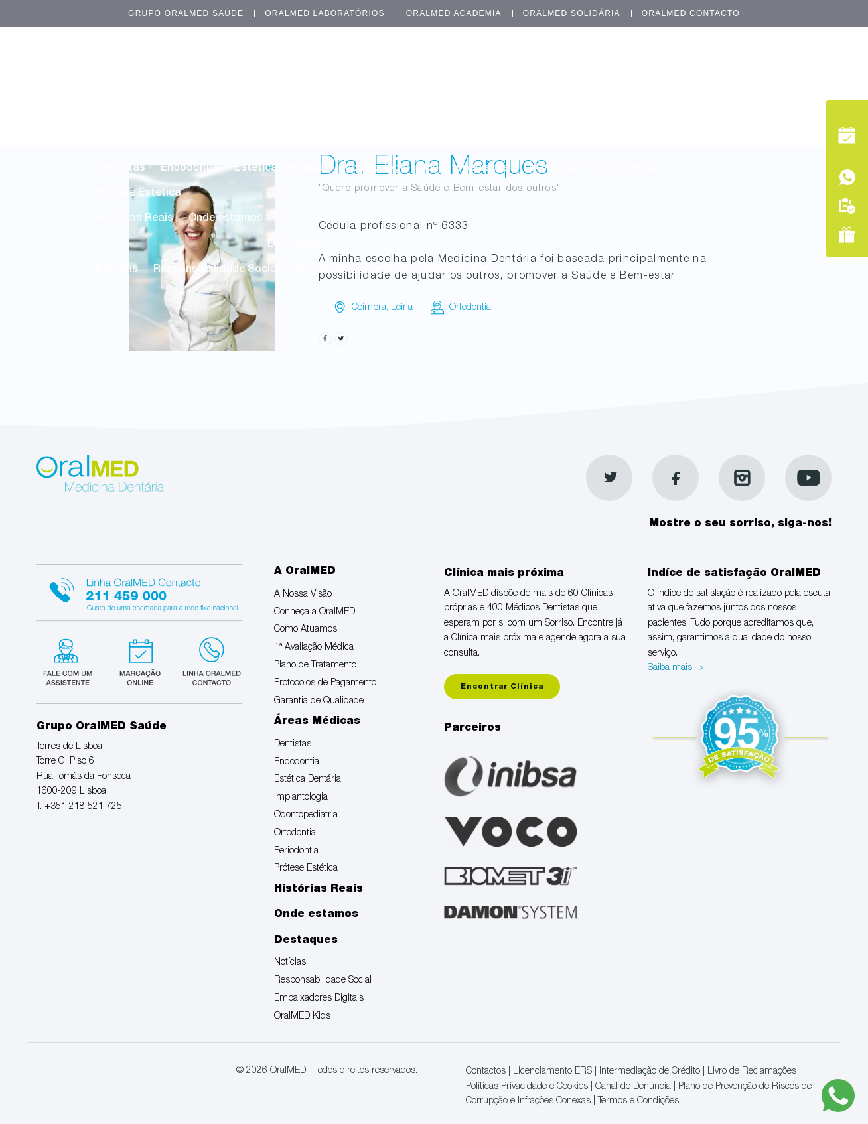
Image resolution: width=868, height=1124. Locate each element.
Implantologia (374, 168)
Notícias (117, 270)
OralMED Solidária (571, 13)
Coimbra (369, 308)
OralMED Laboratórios (324, 13)
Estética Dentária (279, 168)
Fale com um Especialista (70, 660)
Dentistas (120, 168)
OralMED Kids (459, 270)
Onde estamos (225, 219)
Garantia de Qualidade (302, 117)
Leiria (402, 308)
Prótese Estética (138, 193)
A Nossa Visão (132, 92)
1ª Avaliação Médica (448, 92)
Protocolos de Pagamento (162, 117)
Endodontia (190, 168)
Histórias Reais (134, 219)
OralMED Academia (454, 13)
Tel (756, 98)
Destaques (295, 245)
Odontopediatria (466, 168)
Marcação (756, 69)
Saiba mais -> (676, 668)
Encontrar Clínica (502, 687)
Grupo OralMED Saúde (186, 13)
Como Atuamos (341, 92)
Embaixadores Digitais (351, 270)
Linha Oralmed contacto (139, 590)
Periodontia (624, 168)
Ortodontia (552, 168)
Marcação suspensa (139, 660)
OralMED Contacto (691, 13)
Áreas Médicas (383, 142)
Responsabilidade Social (216, 270)
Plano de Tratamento (568, 92)
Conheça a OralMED (235, 92)
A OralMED (383, 66)
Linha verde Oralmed (207, 660)
